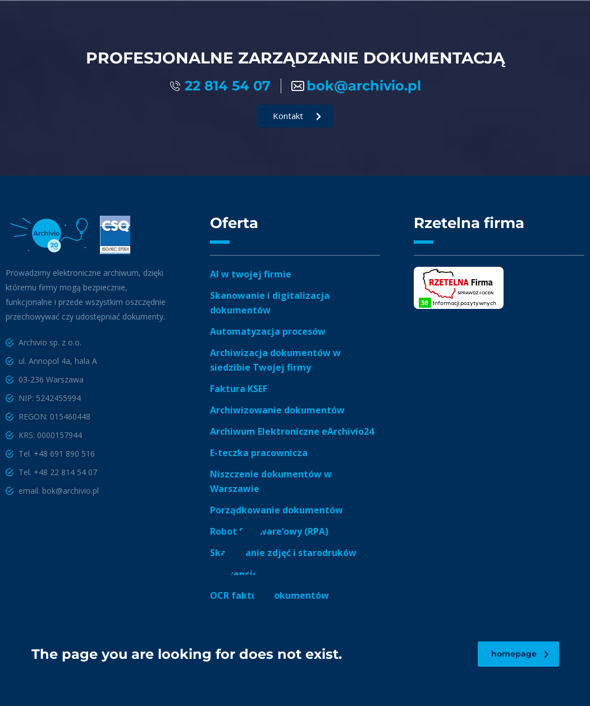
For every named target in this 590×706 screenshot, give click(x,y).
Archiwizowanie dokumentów (277, 410)
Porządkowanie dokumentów (276, 510)
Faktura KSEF (238, 388)
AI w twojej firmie (250, 274)
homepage (520, 654)
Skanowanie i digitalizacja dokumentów (270, 302)
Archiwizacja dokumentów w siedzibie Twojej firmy (275, 360)
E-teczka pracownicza (259, 453)
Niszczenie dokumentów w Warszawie (271, 481)
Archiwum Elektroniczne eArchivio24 (292, 431)
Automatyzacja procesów (268, 331)
